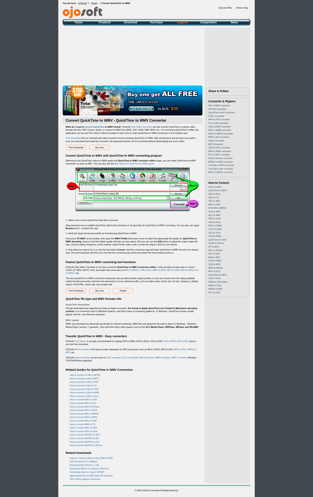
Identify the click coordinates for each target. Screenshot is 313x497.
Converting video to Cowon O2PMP (87, 472)
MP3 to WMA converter (219, 130)
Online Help (242, 8)
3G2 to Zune (214, 233)
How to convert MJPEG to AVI (84, 438)
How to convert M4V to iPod (83, 410)
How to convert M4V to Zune (83, 431)
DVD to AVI (182, 341)
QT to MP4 (213, 247)
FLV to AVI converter (218, 123)
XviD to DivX (214, 278)
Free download (73, 138)
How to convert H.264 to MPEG (85, 375)
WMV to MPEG (131, 270)
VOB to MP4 (214, 264)
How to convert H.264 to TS (83, 385)
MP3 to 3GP (214, 204)
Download (130, 22)
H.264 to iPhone (216, 243)
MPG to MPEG (215, 268)
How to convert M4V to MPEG (84, 414)
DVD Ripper (80, 341)
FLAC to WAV (215, 229)
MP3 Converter (81, 349)
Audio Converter (82, 357)
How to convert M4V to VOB (83, 427)
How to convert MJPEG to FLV (84, 442)
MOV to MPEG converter (220, 172)
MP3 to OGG (180, 349)
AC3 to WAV (214, 215)
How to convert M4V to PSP (83, 420)
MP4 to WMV (173, 270)
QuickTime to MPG (217, 275)
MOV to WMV (215, 225)
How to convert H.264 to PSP (84, 382)
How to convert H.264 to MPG (84, 378)
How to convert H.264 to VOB (84, 389)
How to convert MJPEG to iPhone (86, 445)
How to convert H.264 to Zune (84, 396)
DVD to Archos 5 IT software (83, 461)
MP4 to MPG (187, 270)
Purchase (156, 22)
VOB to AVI (145, 270)
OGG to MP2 (214, 187)
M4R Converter (178, 357)
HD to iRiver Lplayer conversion (85, 479)
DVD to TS (213, 197)
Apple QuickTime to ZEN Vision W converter (91, 475)
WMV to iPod (214, 285)
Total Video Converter (141, 127)
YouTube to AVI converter (220, 169)
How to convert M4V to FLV (83, 403)
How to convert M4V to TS (82, 424)
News (234, 22)
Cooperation (208, 22)
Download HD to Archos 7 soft (84, 465)
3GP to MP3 (214, 201)
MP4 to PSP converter (219, 119)
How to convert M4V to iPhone (84, 407)
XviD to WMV (214, 236)
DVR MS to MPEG (217, 208)
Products (105, 22)
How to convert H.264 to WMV (84, 392)
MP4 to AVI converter (218, 137)
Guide (94, 3)
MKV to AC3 (214, 271)
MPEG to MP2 (215, 289)
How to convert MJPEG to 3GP (85, 434)
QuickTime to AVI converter (221, 112)
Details (123, 290)
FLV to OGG (214, 292)
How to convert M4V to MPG (83, 417)
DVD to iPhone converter (220, 158)
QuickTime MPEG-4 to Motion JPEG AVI (89, 468)
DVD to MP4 (169, 341)
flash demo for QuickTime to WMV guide (134, 163)
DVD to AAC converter (219, 147)
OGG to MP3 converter (219, 126)
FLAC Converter (130, 357)
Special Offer (225, 8)
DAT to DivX (214, 194)
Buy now (99, 147)
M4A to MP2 (214, 257)
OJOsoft (82, 3)
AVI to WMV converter (219, 105)
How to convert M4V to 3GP (83, 399)
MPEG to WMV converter (220, 162)
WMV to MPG (159, 270)
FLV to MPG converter (219, 154)
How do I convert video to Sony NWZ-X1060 (91, 458)
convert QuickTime (94, 127)
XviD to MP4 (214, 211)
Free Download (75, 147)
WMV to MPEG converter (220, 133)
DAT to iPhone (215, 250)
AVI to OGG (214, 253)
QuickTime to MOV (217, 190)
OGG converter (113, 357)
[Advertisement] (156, 55)
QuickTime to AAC (217, 240)
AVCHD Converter (217, 109)
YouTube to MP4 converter (221, 165)
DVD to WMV (214, 260)
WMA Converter (162, 357)
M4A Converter (146, 357)
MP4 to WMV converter (219, 151)
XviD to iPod (214, 222)
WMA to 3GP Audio (217, 282)
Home (79, 22)
